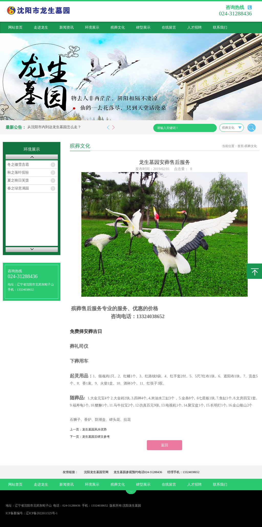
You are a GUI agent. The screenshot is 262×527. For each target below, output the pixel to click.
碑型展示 (143, 27)
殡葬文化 (118, 27)
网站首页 (15, 27)
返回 (164, 445)
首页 (240, 146)
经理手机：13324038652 (183, 472)
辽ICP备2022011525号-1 (42, 513)
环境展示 (92, 27)
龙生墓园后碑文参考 (96, 436)
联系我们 (220, 27)
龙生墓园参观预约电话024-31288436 (138, 472)
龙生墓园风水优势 (94, 429)
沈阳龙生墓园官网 (96, 472)
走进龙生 (41, 27)
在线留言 (169, 27)
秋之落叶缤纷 (18, 172)
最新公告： (16, 127)
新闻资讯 (66, 27)
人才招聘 (194, 27)
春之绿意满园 (18, 188)
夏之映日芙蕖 (18, 180)
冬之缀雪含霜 (18, 164)
